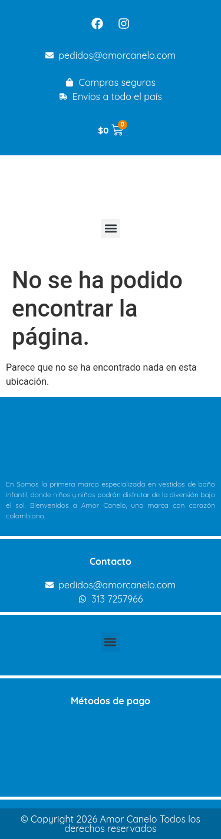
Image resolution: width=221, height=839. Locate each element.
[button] (110, 228)
